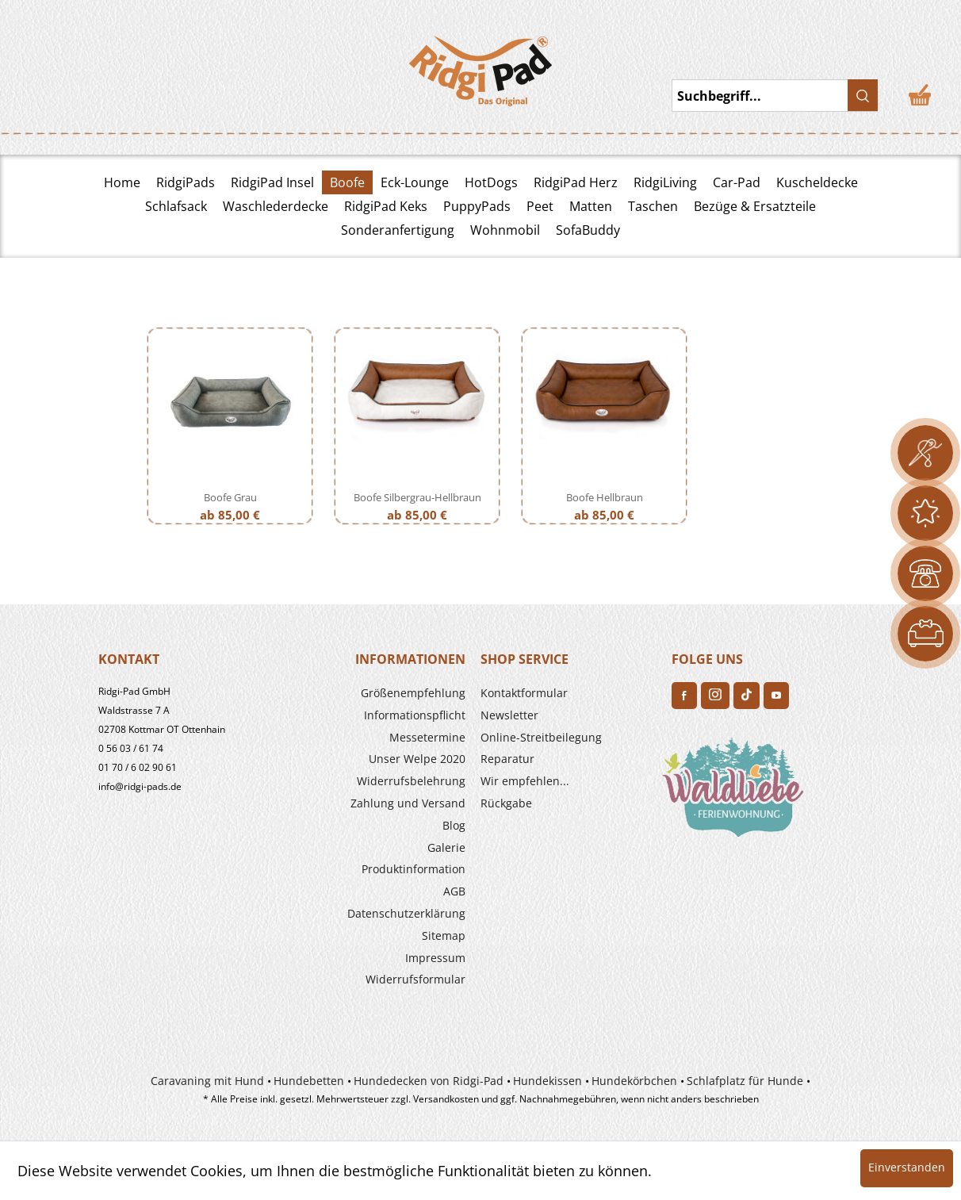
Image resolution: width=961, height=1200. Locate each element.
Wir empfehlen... (524, 780)
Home (122, 182)
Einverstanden (906, 1167)
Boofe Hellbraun (604, 497)
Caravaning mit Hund (207, 1080)
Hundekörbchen (634, 1080)
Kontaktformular (524, 692)
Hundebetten (309, 1080)
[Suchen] (863, 95)
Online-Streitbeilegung (541, 737)
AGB (454, 891)
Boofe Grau (230, 497)
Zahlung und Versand (407, 803)
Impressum (435, 957)
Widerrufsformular (415, 979)
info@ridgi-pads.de (140, 786)
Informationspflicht (414, 715)
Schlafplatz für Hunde (745, 1080)
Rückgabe (506, 803)
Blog (453, 825)
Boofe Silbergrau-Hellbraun (417, 497)
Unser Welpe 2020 (417, 758)
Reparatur (507, 758)
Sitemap (443, 935)
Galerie (446, 847)
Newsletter (509, 715)
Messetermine (427, 737)
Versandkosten (446, 1099)
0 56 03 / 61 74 (130, 748)
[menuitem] (377, 693)
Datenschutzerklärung (406, 913)
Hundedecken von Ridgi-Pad (428, 1080)
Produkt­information (413, 868)
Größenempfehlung (413, 692)
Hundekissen (547, 1080)
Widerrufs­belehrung (411, 780)
